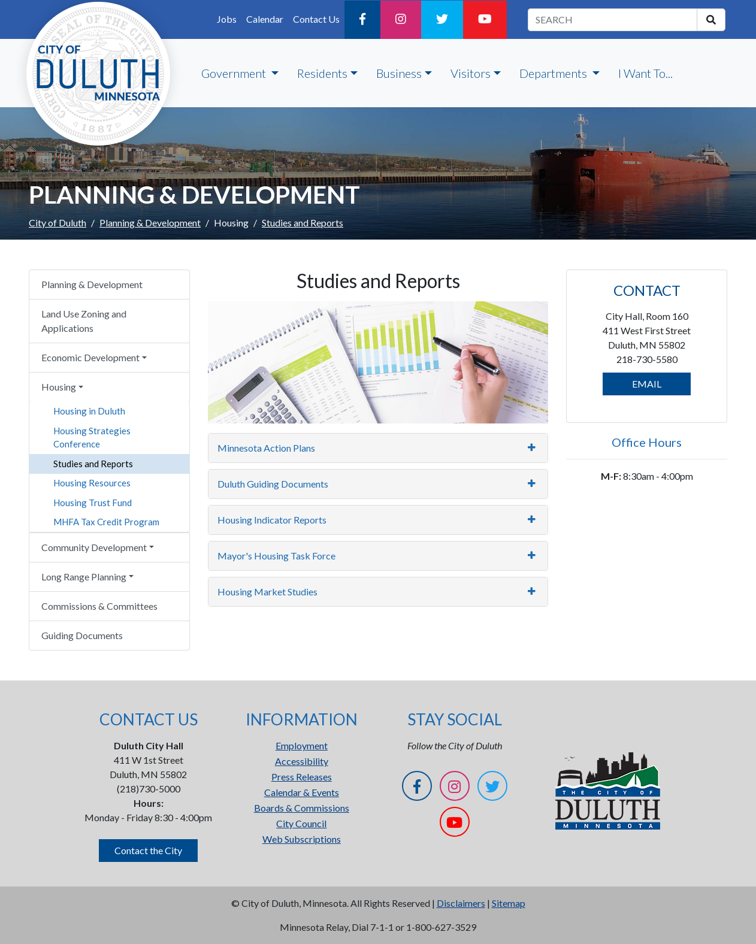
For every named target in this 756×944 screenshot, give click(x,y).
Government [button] (234, 73)
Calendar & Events (301, 792)
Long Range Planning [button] (83, 576)
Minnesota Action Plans (266, 447)
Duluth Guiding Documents (272, 483)
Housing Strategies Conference (92, 437)
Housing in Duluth (89, 411)
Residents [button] (322, 73)
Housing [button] (58, 386)
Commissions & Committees (99, 606)
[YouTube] (485, 20)
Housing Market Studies (267, 591)
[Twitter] (442, 20)
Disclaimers (461, 903)
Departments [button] (554, 73)
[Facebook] (362, 20)
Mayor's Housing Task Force (276, 555)
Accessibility (301, 761)
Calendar (264, 19)
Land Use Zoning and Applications (83, 321)
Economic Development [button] (90, 357)
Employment (302, 745)
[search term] (612, 19)
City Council (301, 823)
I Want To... (645, 73)
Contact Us (316, 19)
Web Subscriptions (301, 839)
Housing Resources (92, 482)
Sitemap (508, 903)
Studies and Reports (93, 463)
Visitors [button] (470, 73)
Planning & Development (150, 222)
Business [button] (399, 73)
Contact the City (148, 850)
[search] (711, 19)
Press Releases (301, 776)
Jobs (227, 19)
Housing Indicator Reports (271, 519)
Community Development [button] (94, 547)
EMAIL (646, 383)
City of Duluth (57, 222)
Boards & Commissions (301, 807)
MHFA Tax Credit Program (106, 521)
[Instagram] (400, 20)
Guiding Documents (82, 635)
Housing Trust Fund (92, 502)
